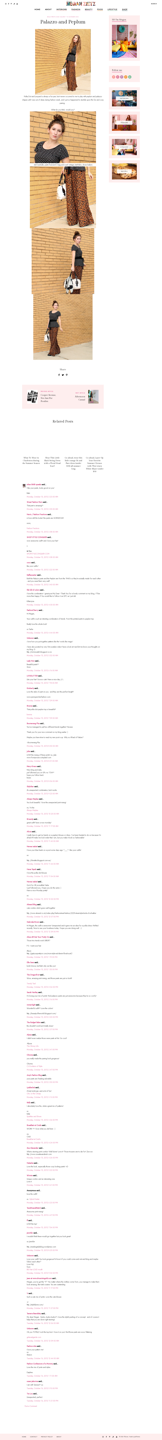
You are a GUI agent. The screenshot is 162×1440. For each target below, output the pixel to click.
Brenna (29, 706)
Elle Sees (30, 962)
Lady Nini (31, 661)
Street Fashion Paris (34, 502)
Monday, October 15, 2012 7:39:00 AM (42, 718)
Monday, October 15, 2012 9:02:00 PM (42, 1273)
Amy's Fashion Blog (34, 1075)
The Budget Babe (33, 1022)
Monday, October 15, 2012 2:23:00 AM (42, 496)
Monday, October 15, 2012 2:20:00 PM (42, 1017)
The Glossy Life (33, 1046)
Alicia (29, 831)
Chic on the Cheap (34, 1093)
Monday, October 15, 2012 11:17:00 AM (42, 826)
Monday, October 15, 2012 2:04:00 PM (42, 987)
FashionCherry (32, 610)
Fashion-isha (31, 1346)
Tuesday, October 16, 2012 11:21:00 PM (42, 1400)
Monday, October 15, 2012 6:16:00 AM (42, 670)
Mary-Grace (32, 766)
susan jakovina (32, 1381)
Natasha (30, 1163)
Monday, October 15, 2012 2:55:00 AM (42, 509)
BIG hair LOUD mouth (34, 1269)
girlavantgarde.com (34, 1337)
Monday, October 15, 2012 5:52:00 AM (42, 655)
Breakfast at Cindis (34, 1125)
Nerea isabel (32, 846)
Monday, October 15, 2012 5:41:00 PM (42, 1185)
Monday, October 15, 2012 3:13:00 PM (42, 1097)
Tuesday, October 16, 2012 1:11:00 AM (42, 1376)
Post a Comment (31, 1406)
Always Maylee (32, 799)
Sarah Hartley (32, 992)
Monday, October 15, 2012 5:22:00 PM (42, 1170)
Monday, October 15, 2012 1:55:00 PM (42, 969)
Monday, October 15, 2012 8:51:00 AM (42, 761)
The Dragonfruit (33, 974)
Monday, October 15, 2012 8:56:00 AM (42, 781)
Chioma (30, 1055)
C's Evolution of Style (34, 1066)
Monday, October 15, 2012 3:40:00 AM (42, 584)
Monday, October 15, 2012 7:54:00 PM (42, 1227)
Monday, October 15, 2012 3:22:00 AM (42, 569)
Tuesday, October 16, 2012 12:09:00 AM (43, 1340)
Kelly (28, 1102)
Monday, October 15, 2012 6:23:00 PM (42, 1202)
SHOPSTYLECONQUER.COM (38, 553)
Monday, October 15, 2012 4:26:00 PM (42, 1157)
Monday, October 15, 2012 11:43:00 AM (43, 841)
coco (29, 562)
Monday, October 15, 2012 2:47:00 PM (42, 1069)
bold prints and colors (56, 17)
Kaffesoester (32, 575)
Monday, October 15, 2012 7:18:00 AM (42, 683)
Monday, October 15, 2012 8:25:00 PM (42, 1250)
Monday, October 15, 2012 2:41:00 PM (42, 1049)
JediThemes (137, 1437)
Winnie (30, 1175)
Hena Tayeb (31, 869)
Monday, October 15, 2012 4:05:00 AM (42, 604)
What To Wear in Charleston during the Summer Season (31, 460)
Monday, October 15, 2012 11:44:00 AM (43, 864)
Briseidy (30, 819)
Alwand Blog (32, 904)
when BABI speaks (34, 484)
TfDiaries (126, 1437)
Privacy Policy (47, 1437)
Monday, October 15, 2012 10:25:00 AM (43, 813)
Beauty (88, 9)
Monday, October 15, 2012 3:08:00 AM (42, 557)
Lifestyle (112, 9)
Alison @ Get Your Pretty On (38, 937)
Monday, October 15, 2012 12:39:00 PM (43, 931)
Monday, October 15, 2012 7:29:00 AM (42, 700)
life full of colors (33, 590)
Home (37, 9)
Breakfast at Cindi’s (33, 1139)
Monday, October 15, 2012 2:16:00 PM (42, 999)
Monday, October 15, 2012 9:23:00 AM (42, 793)
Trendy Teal (31, 983)
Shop (124, 9)
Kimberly (30, 688)
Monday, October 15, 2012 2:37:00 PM (42, 1029)
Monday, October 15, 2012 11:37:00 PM (42, 1308)
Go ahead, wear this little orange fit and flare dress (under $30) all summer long (73, 463)
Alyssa (29, 1034)
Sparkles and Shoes (34, 1116)
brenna (29, 714)
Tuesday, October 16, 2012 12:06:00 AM (43, 1323)
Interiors (61, 9)
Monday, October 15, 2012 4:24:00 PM (42, 1142)
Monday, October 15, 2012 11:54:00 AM (43, 876)
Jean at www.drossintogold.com (39, 1278)
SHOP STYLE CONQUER (37, 537)
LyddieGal (31, 1087)
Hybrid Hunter (34, 1199)
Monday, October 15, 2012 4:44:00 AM (42, 632)
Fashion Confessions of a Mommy (40, 1363)
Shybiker (30, 786)
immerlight (31, 1005)
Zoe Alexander (32, 1148)
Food (100, 9)
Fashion (75, 9)
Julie (28, 751)
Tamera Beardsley (34, 1313)
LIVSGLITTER (32, 676)
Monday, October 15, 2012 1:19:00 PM (42, 957)
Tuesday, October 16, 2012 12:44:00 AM (43, 1358)
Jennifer (30, 1233)
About (48, 9)
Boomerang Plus (33, 723)
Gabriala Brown (33, 922)
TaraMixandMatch (34, 1208)
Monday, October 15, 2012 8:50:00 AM (42, 746)
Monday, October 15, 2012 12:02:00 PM (43, 899)
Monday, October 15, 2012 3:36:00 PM (42, 1120)
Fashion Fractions (33, 528)
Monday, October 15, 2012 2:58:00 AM (42, 532)
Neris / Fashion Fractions (37, 514)
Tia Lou (30, 1393)
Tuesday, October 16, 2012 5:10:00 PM (42, 1388)
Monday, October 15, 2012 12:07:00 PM (43, 916)
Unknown (30, 638)
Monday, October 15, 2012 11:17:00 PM (42, 1288)
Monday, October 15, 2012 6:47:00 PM (42, 1215)
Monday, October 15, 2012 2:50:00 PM (42, 1082)
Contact (33, 1437)
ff (27, 1220)
